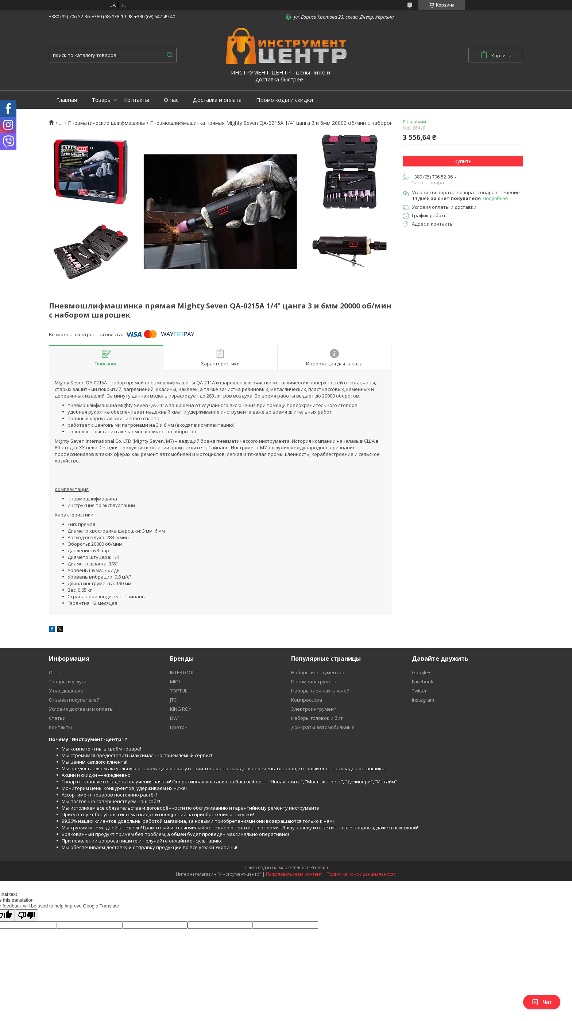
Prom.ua (319, 867)
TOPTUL (178, 690)
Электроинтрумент (313, 709)
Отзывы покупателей (74, 699)
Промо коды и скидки (284, 100)
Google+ (421, 672)
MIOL (175, 681)
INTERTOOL (182, 672)
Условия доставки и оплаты (81, 709)
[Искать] (169, 55)
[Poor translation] (26, 915)
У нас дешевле (66, 690)
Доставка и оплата (217, 100)
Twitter (419, 690)
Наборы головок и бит (317, 718)
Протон (179, 727)
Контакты (136, 100)
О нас (171, 100)
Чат (542, 1002)
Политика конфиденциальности (361, 874)
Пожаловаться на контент (294, 874)
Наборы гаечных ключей (320, 690)
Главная (66, 100)
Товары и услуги (67, 681)
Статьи (57, 718)
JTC (173, 699)
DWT (175, 718)
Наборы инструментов (317, 672)
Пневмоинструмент (314, 681)
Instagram (423, 699)
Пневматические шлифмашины (106, 123)
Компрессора (306, 699)
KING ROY (180, 709)
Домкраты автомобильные (323, 727)
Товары (102, 100)
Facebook (422, 681)
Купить (463, 161)
